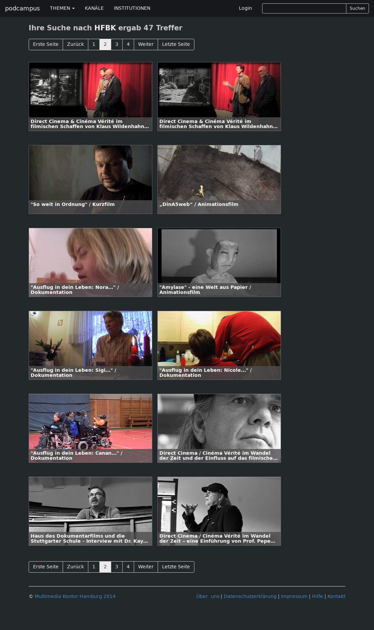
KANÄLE (94, 8)
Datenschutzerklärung (250, 596)
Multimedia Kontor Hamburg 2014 (75, 596)
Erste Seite (46, 44)
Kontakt (336, 596)
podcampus (22, 8)
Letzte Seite (176, 44)
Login (245, 8)
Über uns (207, 596)
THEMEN (62, 8)
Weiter (146, 44)
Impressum (294, 596)
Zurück (75, 44)
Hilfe (317, 596)
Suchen (357, 8)
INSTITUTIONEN (132, 8)
